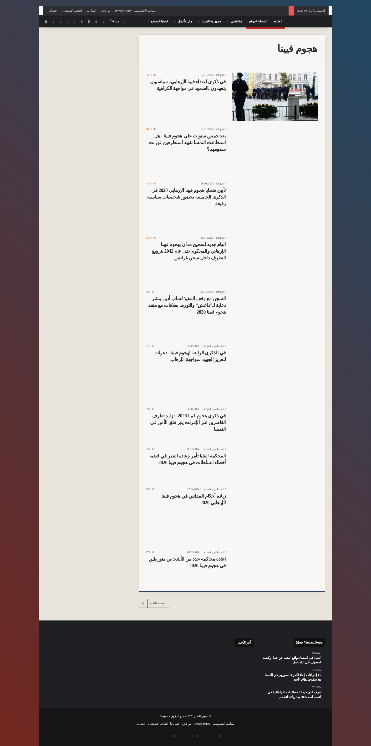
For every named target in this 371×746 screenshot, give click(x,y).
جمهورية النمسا (211, 21)
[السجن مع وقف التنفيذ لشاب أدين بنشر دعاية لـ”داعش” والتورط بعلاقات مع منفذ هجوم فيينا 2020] (275, 313)
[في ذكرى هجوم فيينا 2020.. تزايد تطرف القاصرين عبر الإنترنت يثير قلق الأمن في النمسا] (275, 424)
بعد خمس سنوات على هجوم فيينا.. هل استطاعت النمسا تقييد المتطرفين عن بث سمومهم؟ (187, 142)
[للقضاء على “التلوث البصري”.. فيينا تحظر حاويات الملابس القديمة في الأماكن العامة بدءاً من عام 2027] (221, 684)
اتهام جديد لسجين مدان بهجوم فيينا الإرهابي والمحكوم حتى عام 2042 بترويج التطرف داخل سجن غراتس (189, 251)
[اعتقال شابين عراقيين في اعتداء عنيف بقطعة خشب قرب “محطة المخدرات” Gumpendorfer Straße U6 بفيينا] (243, 684)
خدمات (53, 10)
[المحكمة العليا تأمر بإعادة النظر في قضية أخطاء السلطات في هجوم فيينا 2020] (275, 464)
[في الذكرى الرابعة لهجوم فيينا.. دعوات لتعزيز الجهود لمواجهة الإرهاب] (275, 372)
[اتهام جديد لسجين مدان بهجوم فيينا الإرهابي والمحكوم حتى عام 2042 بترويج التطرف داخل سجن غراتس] (275, 259)
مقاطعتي (237, 21)
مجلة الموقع (258, 21)
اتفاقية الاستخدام (72, 10)
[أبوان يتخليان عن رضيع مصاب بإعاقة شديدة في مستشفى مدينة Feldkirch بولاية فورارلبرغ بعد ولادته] (199, 657)
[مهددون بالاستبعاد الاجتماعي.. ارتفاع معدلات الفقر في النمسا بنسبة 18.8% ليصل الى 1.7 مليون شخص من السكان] (221, 670)
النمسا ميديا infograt (213, 346)
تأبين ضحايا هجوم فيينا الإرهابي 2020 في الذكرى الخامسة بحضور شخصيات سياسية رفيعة (186, 197)
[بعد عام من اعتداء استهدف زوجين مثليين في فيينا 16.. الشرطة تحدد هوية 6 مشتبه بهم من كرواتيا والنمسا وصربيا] (221, 657)
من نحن (105, 10)
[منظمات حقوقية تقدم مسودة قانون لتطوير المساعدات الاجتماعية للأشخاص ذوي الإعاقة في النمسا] (199, 670)
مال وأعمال (185, 21)
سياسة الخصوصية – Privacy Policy (135, 10)
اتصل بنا (91, 10)
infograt (220, 75)
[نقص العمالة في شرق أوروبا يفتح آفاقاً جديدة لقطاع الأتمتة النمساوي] (199, 684)
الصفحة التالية (154, 603)
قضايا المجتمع (159, 21)
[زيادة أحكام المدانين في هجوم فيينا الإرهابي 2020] (275, 515)
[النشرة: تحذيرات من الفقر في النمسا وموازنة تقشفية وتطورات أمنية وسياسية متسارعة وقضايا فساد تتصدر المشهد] (243, 670)
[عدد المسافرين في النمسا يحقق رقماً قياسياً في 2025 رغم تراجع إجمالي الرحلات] (243, 657)
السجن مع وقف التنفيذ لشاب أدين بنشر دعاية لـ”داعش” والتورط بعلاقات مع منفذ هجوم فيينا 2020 (187, 305)
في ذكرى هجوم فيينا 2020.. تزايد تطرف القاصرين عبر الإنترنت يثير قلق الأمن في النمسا (188, 422)
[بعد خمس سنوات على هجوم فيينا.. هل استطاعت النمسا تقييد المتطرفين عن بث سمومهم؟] (275, 151)
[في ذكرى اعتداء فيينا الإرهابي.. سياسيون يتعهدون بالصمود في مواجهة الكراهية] (275, 97)
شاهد (277, 21)
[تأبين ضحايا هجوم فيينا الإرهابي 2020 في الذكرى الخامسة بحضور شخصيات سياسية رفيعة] (275, 205)
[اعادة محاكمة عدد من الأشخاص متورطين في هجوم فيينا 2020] (275, 567)
